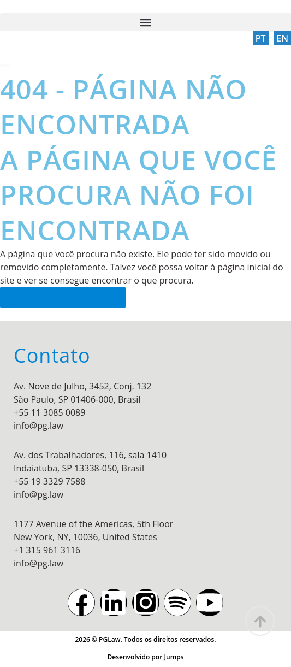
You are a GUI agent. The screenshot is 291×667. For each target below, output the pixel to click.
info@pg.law (38, 426)
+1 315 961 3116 (47, 550)
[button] (145, 22)
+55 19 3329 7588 (49, 481)
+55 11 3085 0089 (49, 412)
